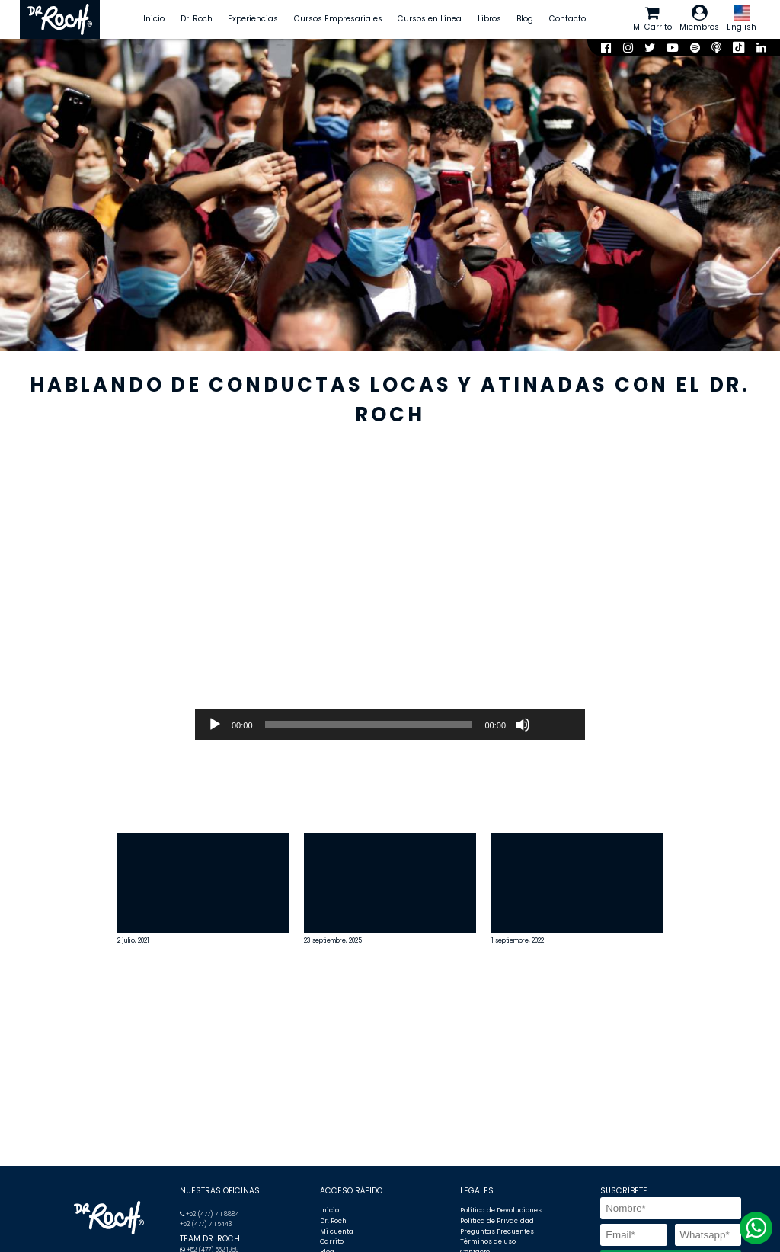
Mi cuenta (336, 1231)
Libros (489, 18)
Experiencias (253, 18)
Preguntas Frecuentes (497, 1231)
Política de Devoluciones (501, 1210)
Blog (524, 18)
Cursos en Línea (430, 18)
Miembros (699, 18)
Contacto (567, 18)
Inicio (154, 18)
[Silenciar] (522, 724)
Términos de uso (488, 1241)
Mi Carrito (652, 18)
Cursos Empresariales (338, 18)
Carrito (332, 1241)
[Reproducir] (214, 724)
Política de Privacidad (497, 1220)
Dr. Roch (197, 18)
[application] (390, 724)
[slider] (369, 724)
